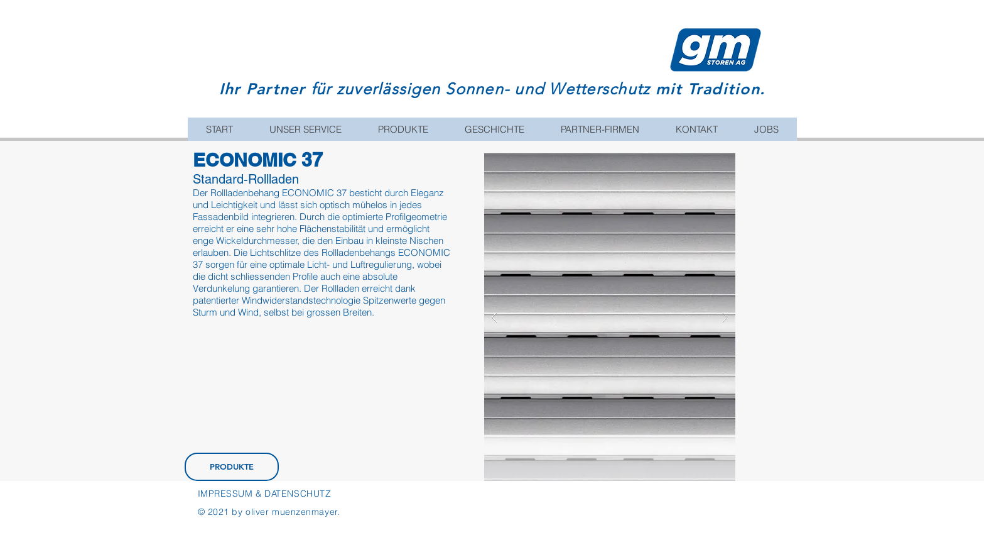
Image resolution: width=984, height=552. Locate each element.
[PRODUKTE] (232, 467)
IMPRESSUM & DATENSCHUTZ (265, 493)
